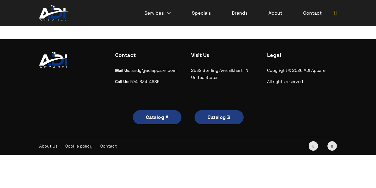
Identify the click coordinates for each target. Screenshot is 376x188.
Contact (312, 13)
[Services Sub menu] (168, 13)
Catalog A (157, 117)
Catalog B (219, 117)
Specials (201, 13)
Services (154, 13)
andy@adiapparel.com (154, 70)
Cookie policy (78, 146)
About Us (48, 146)
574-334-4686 (145, 81)
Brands (240, 13)
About (275, 13)
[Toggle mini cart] (335, 13)
